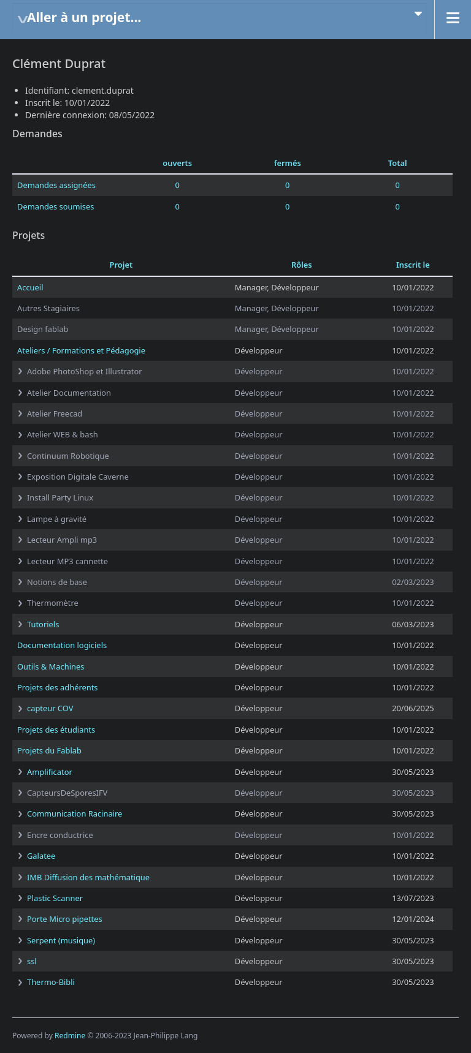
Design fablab (42, 328)
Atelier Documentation (69, 392)
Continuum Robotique (68, 455)
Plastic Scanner (55, 898)
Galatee (41, 855)
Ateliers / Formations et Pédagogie (81, 350)
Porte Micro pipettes (64, 918)
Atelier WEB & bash (62, 434)
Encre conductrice (60, 834)
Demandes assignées (56, 185)
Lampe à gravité (56, 518)
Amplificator (49, 771)
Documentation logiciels (62, 645)
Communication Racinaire (74, 813)
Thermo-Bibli (51, 981)
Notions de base (57, 581)
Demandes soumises (55, 206)
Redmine (70, 1035)
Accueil (30, 287)
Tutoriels (43, 624)
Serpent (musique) (61, 940)
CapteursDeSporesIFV (67, 792)
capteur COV (50, 708)
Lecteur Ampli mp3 (62, 539)
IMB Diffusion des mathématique (88, 877)
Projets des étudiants (56, 729)
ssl (32, 961)
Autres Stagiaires (48, 308)
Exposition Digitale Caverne (78, 476)
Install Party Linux (60, 497)
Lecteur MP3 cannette (67, 561)
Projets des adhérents (57, 687)
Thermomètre (52, 602)
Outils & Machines (50, 666)
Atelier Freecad (54, 413)
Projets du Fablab (49, 750)
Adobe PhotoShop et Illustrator (84, 371)
